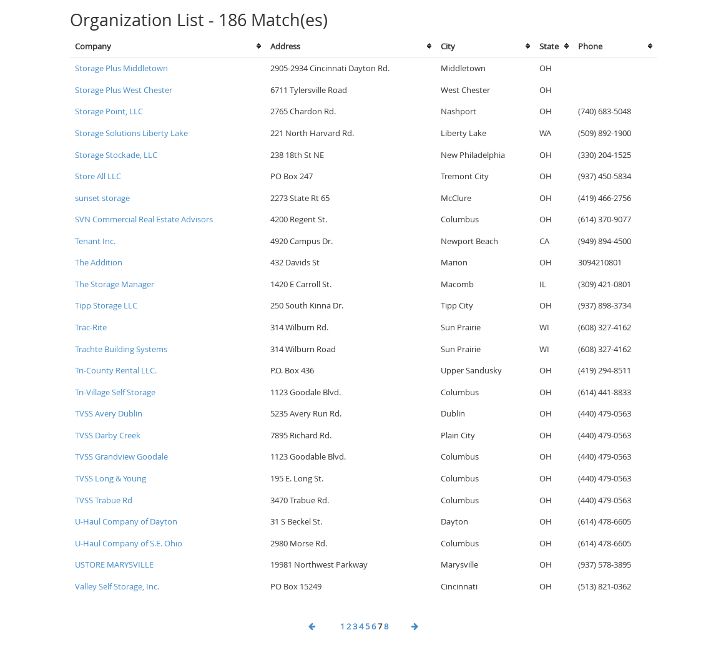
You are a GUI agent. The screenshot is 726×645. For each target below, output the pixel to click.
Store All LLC (98, 176)
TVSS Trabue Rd (103, 500)
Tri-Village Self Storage (115, 392)
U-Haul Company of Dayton (126, 521)
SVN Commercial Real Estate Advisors (144, 219)
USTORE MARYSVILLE (114, 564)
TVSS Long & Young (110, 478)
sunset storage (102, 198)
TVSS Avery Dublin (108, 413)
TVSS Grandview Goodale (121, 456)
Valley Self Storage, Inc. (117, 586)
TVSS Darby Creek (107, 435)
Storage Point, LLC (109, 111)
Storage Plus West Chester (123, 90)
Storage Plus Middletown (121, 68)
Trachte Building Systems (121, 349)
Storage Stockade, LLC (116, 154)
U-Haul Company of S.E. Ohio (128, 543)
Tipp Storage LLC (106, 305)
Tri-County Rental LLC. (116, 370)
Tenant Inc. (95, 241)
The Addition (98, 262)
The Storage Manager (114, 284)
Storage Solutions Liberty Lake (131, 133)
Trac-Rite (91, 327)
